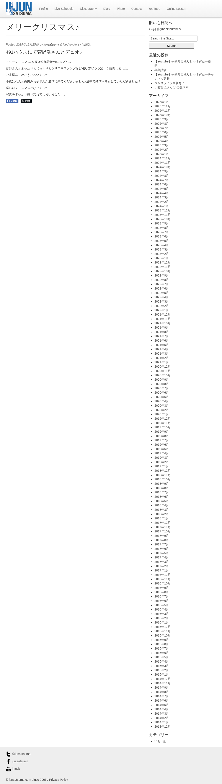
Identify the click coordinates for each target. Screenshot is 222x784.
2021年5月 (161, 345)
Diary (106, 8)
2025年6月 (161, 132)
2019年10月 (162, 427)
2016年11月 (162, 579)
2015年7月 (161, 648)
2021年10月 (162, 323)
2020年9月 (161, 379)
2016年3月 (161, 613)
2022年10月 (162, 271)
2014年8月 (161, 692)
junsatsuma (51, 44)
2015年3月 (161, 666)
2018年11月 (162, 475)
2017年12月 (162, 522)
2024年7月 (161, 180)
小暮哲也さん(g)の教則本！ (172, 87)
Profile (43, 8)
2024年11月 (162, 162)
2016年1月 (161, 622)
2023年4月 (161, 245)
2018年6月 (161, 496)
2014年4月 (161, 709)
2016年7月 (161, 596)
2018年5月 (161, 501)
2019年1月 (161, 466)
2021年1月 (161, 362)
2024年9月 (161, 171)
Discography (88, 8)
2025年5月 (161, 136)
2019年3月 (161, 457)
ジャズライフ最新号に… (171, 83)
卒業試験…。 (163, 70)
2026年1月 (161, 102)
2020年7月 (161, 388)
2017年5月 (161, 553)
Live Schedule (63, 8)
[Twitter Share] (26, 101)
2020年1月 (161, 414)
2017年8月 (161, 540)
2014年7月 (161, 696)
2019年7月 (161, 440)
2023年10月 (162, 219)
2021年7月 (161, 336)
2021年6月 (161, 340)
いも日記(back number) (165, 29)
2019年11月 (162, 423)
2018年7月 (161, 492)
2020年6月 (161, 392)
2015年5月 (161, 657)
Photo (121, 8)
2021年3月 (161, 353)
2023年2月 (161, 253)
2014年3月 (161, 713)
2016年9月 (161, 587)
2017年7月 (161, 544)
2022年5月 (161, 293)
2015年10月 (162, 635)
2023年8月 (161, 227)
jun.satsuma (17, 761)
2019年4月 (161, 453)
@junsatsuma (18, 754)
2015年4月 (161, 661)
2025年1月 (161, 154)
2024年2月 (161, 201)
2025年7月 (161, 128)
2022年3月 (161, 301)
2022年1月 (161, 310)
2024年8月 (161, 175)
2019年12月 (162, 418)
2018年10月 (162, 479)
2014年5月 (161, 705)
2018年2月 (161, 514)
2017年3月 (161, 561)
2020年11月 (162, 371)
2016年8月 (161, 592)
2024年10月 (162, 167)
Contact (136, 8)
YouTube (154, 8)
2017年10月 (162, 531)
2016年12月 (162, 574)
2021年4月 (161, 349)
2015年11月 (162, 631)
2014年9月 (161, 687)
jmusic (13, 768)
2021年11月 (162, 319)
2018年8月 (161, 488)
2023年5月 (161, 240)
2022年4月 (161, 297)
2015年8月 (161, 644)
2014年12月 (162, 679)
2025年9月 (161, 119)
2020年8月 (161, 384)
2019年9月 (161, 431)
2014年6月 (161, 700)
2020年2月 (161, 410)
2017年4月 (161, 557)
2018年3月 (161, 509)
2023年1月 (161, 258)
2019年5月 (161, 449)
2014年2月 (161, 718)
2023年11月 (162, 214)
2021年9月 (161, 327)
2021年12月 (162, 314)
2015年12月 (162, 627)
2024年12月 (162, 158)
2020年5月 (161, 397)
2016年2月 (161, 618)
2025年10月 (162, 115)
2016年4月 (161, 609)
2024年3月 (161, 197)
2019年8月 (161, 436)
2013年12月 (162, 726)
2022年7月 (161, 284)
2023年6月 (161, 236)
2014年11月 (162, 683)
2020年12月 (162, 366)
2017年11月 (162, 527)
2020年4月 (161, 401)
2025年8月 (161, 123)
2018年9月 (161, 483)
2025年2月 (161, 149)
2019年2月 (161, 462)
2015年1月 (161, 674)
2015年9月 (161, 640)
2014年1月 (161, 722)
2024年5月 (161, 188)
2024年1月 (161, 206)
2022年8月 (161, 280)
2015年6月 (161, 653)
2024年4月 (161, 193)
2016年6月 (161, 600)
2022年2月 (161, 306)
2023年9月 (161, 223)
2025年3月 (161, 145)
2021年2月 (161, 358)
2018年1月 (161, 518)
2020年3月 (161, 405)
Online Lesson (176, 8)
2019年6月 (161, 444)
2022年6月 (161, 288)
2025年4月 (161, 141)
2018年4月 (161, 505)
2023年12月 (162, 210)
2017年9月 (161, 535)
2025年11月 (162, 110)
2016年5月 (161, 605)
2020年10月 (162, 375)
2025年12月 (162, 106)
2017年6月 (161, 548)
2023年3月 (161, 249)
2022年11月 (162, 266)
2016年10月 (162, 583)
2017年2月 (161, 566)
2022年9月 (161, 275)
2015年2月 (161, 670)
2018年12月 (162, 470)
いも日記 (84, 44)
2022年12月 (162, 262)
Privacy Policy (58, 779)
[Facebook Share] (12, 101)
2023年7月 (161, 232)
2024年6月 (161, 184)
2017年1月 (161, 570)
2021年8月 (161, 332)
